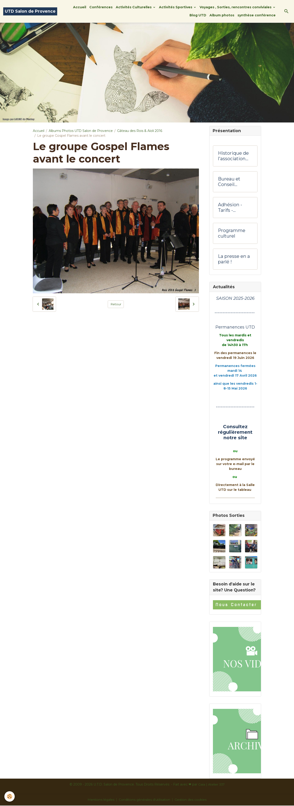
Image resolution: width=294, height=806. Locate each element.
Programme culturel (231, 233)
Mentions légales (100, 800)
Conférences (101, 7)
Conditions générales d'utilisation (145, 800)
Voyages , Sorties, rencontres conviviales (236, 7)
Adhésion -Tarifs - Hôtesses (230, 208)
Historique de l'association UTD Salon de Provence (233, 156)
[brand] (30, 11)
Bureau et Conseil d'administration (235, 182)
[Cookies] (10, 796)
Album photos (221, 15)
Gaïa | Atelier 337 (211, 785)
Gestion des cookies (191, 800)
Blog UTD (197, 15)
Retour (116, 304)
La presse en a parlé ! (234, 259)
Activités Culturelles (134, 7)
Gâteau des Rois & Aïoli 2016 (139, 131)
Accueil (79, 7)
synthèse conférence (256, 15)
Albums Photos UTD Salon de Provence (81, 131)
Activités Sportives (176, 7)
